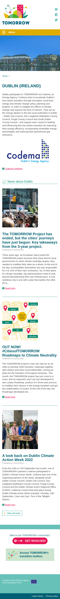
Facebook (56, 14)
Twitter (56, 19)
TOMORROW (16, 15)
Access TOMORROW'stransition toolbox (34, 554)
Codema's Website (13, 168)
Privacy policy (52, 596)
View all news (14, 513)
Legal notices (37, 596)
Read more (10, 288)
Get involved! (35, 540)
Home (5, 76)
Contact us (56, 9)
